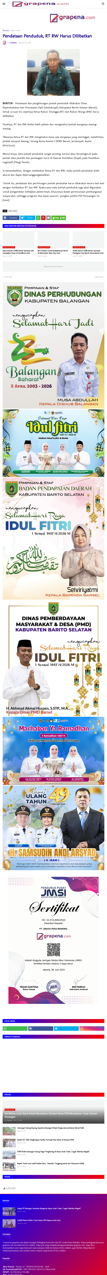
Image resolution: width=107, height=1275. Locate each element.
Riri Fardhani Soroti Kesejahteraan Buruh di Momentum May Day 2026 (53, 252)
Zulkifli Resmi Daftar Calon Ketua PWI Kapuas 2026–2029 (38, 1220)
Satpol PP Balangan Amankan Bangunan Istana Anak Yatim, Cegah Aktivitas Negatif (49, 1208)
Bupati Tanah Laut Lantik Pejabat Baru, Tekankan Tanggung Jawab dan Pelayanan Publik (50, 1163)
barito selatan (16, 30)
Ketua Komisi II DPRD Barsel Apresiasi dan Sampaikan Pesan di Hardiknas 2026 (18, 252)
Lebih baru (8, 277)
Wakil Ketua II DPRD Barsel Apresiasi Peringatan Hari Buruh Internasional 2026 (88, 252)
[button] (3, 4)
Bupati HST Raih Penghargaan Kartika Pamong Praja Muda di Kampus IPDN (45, 1140)
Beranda (6, 30)
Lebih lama (99, 277)
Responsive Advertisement (53, 267)
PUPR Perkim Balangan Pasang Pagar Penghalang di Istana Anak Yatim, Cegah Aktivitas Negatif (53, 1152)
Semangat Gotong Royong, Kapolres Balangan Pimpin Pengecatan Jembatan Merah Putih (50, 1128)
